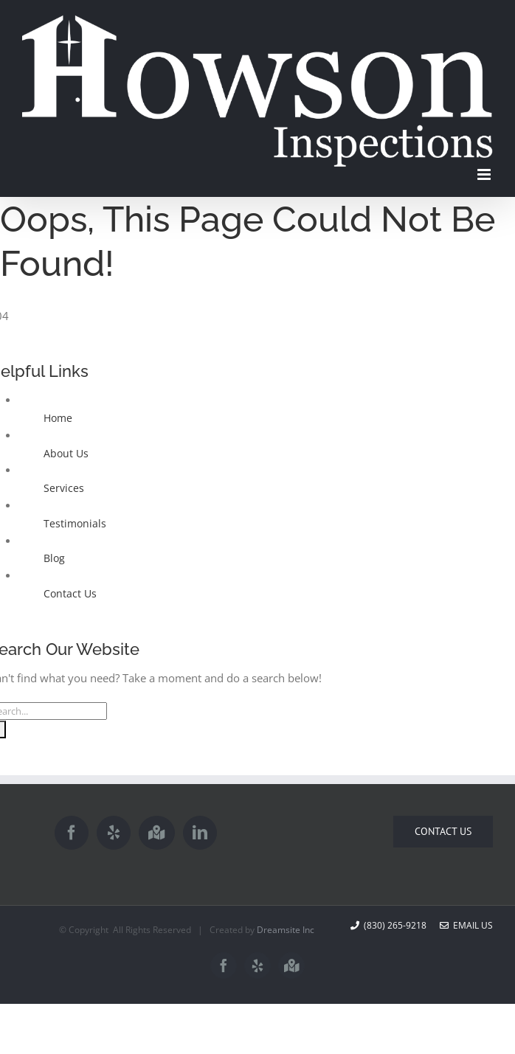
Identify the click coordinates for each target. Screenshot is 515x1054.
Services (64, 488)
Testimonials (75, 523)
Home (58, 418)
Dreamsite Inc (285, 929)
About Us (66, 453)
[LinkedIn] (200, 833)
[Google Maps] (157, 833)
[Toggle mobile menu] (485, 174)
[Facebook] (72, 833)
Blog (54, 558)
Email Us (466, 925)
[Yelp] (114, 833)
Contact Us (70, 593)
